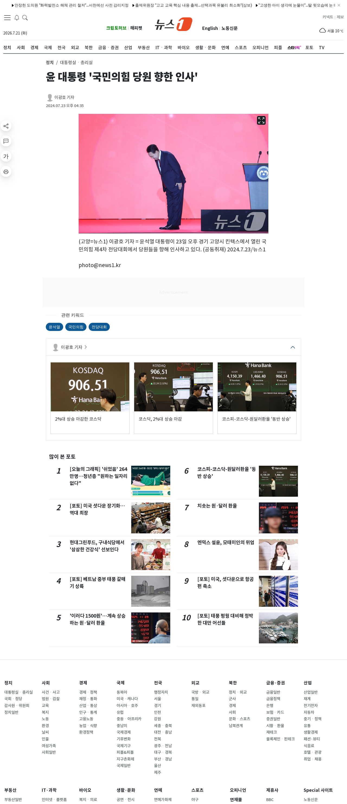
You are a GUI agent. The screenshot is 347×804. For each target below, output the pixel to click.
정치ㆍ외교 (238, 692)
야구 (194, 799)
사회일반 (49, 752)
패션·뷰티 (312, 739)
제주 (157, 772)
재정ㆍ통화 (88, 698)
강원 (157, 719)
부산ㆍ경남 (163, 759)
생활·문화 (126, 790)
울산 (157, 765)
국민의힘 (75, 327)
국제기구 (124, 745)
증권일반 (273, 719)
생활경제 (311, 732)
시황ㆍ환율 (275, 725)
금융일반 (273, 692)
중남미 (122, 725)
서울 (157, 698)
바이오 (85, 790)
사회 (46, 683)
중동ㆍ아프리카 (129, 719)
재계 (307, 698)
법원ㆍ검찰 (51, 698)
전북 (157, 739)
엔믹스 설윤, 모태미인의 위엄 (225, 542)
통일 (194, 698)
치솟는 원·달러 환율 (217, 506)
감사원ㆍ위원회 (16, 705)
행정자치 (161, 692)
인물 (45, 739)
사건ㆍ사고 (51, 692)
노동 (45, 719)
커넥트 (328, 17)
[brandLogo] (173, 24)
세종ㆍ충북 (163, 725)
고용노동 (86, 719)
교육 (45, 705)
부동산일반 (13, 799)
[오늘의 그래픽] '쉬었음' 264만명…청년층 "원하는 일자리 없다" (98, 476)
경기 (157, 705)
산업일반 (311, 692)
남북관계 (236, 725)
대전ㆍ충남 (163, 732)
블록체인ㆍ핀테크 (280, 739)
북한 (233, 683)
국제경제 (124, 732)
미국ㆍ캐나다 (127, 698)
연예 (158, 790)
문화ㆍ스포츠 (239, 719)
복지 (45, 712)
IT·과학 (49, 790)
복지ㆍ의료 (88, 799)
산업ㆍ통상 (88, 705)
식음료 (309, 745)
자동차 (309, 712)
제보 (340, 17)
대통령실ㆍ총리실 (18, 692)
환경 (45, 725)
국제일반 (124, 765)
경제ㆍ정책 (88, 692)
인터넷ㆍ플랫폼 (54, 799)
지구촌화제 (125, 759)
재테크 (271, 732)
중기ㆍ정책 (313, 719)
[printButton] (6, 171)
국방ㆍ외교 (200, 692)
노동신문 (229, 28)
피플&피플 (125, 752)
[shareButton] (6, 125)
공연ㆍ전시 (125, 799)
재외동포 (198, 705)
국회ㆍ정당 (13, 698)
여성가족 (49, 745)
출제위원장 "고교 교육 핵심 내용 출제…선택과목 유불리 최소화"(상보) (179, 5)
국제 (121, 683)
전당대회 (99, 327)
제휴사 (272, 790)
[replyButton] (6, 141)
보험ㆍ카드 (275, 712)
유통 (307, 725)
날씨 (45, 732)
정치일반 (11, 712)
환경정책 (86, 732)
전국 (158, 683)
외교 (195, 683)
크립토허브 (116, 28)
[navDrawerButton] (7, 17)
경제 (83, 683)
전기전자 (311, 705)
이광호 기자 (64, 97)
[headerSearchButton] (25, 17)
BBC (270, 799)
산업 (308, 683)
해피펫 (136, 28)
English (210, 28)
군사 (232, 698)
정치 (8, 683)
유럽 (120, 712)
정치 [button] (50, 62)
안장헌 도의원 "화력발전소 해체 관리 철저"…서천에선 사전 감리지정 (58, 5)
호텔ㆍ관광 (313, 752)
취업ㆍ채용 (313, 759)
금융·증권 (275, 683)
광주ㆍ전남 (163, 745)
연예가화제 (163, 799)
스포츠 (197, 790)
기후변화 (124, 739)
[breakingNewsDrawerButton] (17, 17)
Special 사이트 (318, 790)
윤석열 (54, 327)
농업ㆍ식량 (88, 725)
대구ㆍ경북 (163, 752)
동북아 (122, 692)
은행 (269, 705)
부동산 (10, 790)
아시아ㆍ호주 (127, 705)
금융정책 (273, 698)
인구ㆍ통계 (88, 712)
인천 (157, 712)
